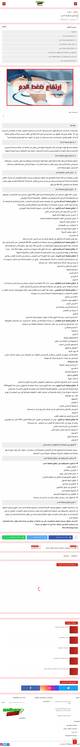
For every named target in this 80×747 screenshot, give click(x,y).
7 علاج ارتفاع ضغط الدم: (68, 61)
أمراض (75, 12)
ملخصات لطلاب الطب (70, 729)
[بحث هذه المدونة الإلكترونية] (16, 703)
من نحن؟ (74, 732)
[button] (61, 537)
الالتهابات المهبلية (63, 648)
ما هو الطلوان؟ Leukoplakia (61, 658)
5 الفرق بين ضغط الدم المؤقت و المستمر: (62, 52)
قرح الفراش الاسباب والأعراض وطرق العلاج (56, 669)
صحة (69, 12)
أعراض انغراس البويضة (62, 627)
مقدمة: (73, 32)
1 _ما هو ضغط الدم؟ (69, 36)
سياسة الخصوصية (71, 735)
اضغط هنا (46, 701)
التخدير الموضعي (64, 637)
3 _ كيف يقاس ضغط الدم (67, 44)
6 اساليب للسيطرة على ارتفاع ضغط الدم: (62, 57)
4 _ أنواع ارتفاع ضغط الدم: (67, 48)
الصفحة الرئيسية (72, 725)
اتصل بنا (74, 739)
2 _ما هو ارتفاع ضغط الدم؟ (67, 40)
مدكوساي (63, 744)
